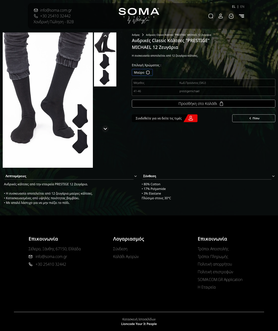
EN (242, 6)
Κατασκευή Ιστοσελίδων (139, 319)
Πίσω (253, 118)
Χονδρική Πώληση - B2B (54, 21)
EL (234, 6)
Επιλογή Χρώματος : (146, 65)
